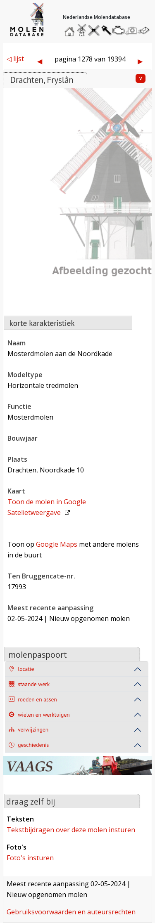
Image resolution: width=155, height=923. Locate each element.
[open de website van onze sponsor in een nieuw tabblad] (77, 770)
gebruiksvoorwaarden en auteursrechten (71, 911)
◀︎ (39, 61)
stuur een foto (131, 30)
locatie (21, 669)
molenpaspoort (37, 654)
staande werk (29, 684)
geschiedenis (29, 745)
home (71, 28)
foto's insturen (30, 857)
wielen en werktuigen (39, 715)
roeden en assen (33, 700)
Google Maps (56, 544)
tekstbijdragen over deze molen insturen (71, 829)
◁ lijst (15, 58)
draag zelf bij (30, 801)
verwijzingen (28, 730)
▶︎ (140, 61)
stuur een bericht (146, 30)
